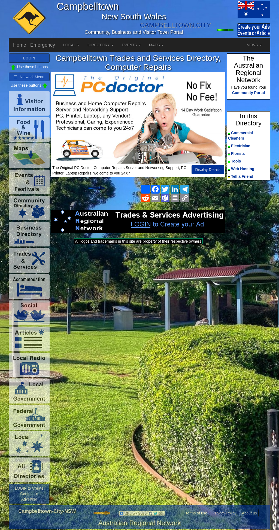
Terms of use (196, 513)
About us (249, 513)
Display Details (207, 169)
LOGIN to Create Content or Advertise (29, 493)
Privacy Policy (224, 513)
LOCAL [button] (71, 45)
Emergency (42, 45)
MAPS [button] (156, 45)
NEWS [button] (254, 45)
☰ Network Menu (29, 77)
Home (19, 45)
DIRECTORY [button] (100, 45)
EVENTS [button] (131, 45)
